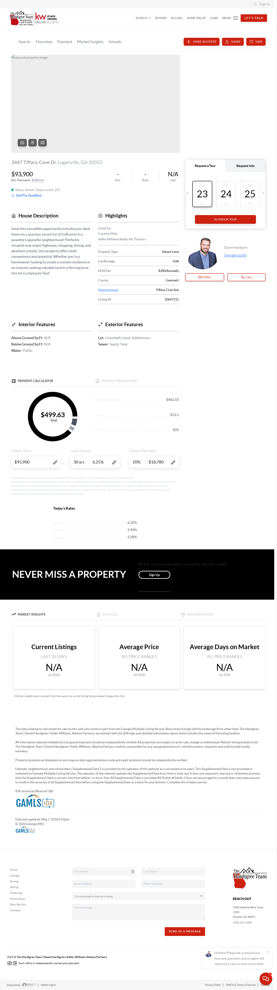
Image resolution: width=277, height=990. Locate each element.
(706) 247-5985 (242, 922)
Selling (14, 887)
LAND (214, 18)
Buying (14, 881)
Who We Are (18, 904)
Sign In (262, 4)
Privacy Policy (213, 984)
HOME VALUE (196, 18)
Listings (14, 875)
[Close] (268, 951)
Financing (16, 892)
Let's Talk (254, 18)
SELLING (177, 18)
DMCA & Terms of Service (241, 984)
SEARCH (143, 18)
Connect (15, 910)
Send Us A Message (185, 931)
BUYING (161, 18)
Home (13, 869)
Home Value (17, 898)
